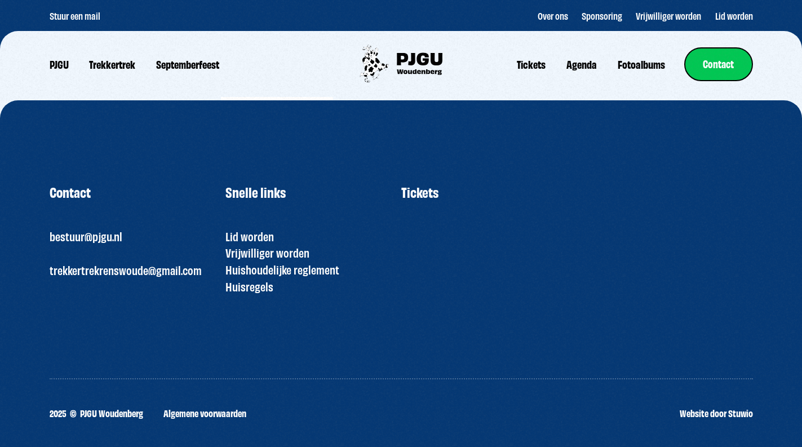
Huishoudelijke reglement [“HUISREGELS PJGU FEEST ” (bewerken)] (282, 269)
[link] (718, 64)
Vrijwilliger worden (267, 252)
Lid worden (249, 236)
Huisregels (249, 286)
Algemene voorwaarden (204, 413)
